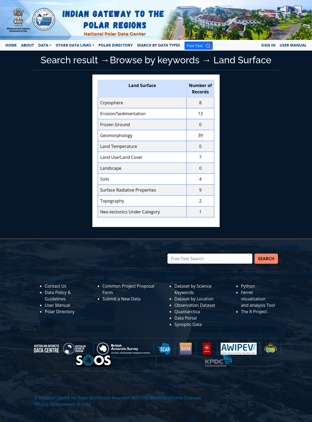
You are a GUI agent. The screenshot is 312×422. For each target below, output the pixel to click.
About (27, 45)
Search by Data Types (158, 45)
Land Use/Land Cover (121, 157)
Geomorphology (116, 135)
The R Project (254, 312)
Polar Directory (115, 45)
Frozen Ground (115, 124)
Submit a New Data (121, 299)
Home (11, 45)
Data (43, 45)
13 (200, 114)
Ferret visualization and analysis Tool (258, 298)
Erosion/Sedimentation (123, 114)
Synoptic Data (188, 324)
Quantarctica (187, 312)
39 (200, 135)
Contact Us (55, 286)
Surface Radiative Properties (128, 190)
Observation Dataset (194, 305)
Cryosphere (111, 103)
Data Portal (185, 318)
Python (248, 286)
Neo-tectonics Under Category (130, 212)
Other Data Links (73, 45)
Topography (112, 201)
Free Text (198, 45)
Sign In (268, 45)
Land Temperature (118, 146)
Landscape (110, 168)
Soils (104, 179)
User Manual (293, 45)
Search (266, 259)
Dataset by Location (194, 299)
